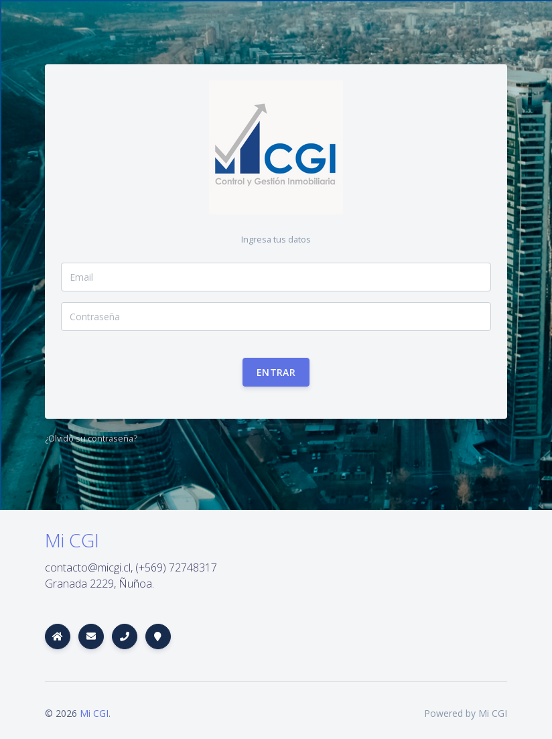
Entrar (276, 372)
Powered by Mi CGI (465, 713)
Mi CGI (94, 713)
